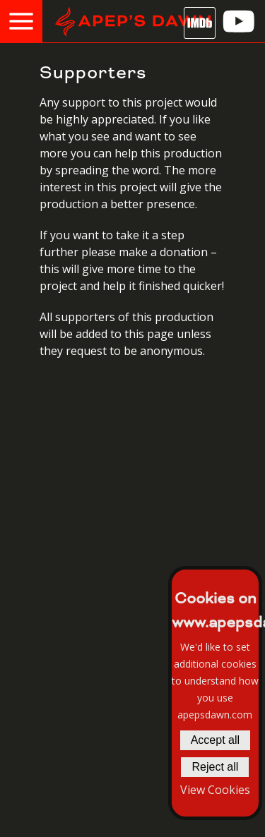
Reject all (215, 767)
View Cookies (215, 789)
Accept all (215, 740)
